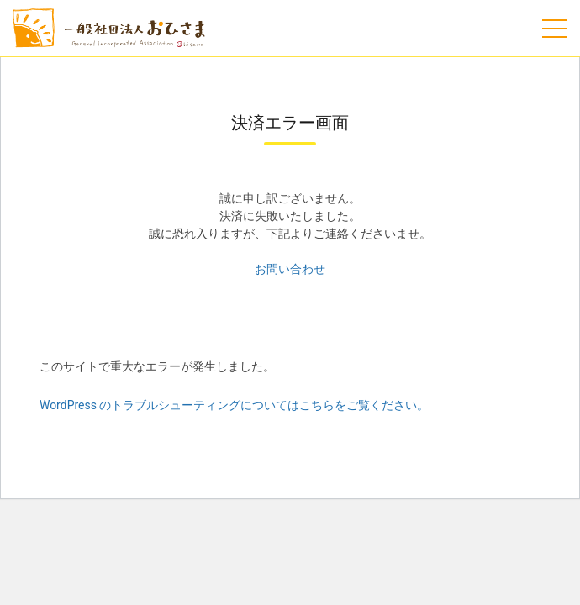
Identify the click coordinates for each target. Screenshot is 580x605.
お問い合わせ (290, 269)
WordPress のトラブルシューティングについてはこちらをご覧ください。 (235, 405)
